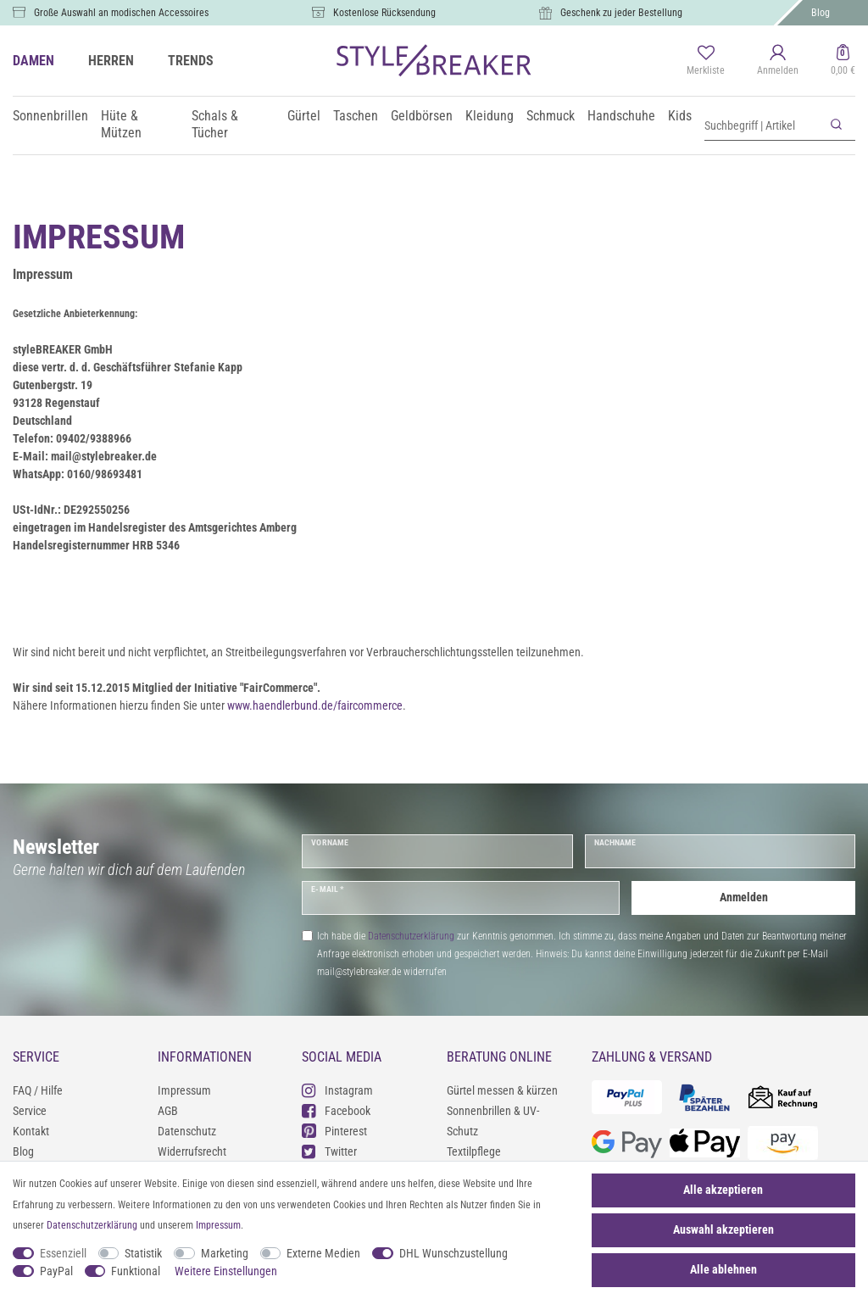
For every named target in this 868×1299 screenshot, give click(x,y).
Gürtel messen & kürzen (502, 1090)
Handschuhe (621, 116)
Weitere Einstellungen (226, 1271)
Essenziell (63, 1253)
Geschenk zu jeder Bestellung (621, 13)
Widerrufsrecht (192, 1151)
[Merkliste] (706, 61)
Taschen (355, 116)
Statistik (143, 1253)
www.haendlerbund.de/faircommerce (315, 705)
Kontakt (31, 1131)
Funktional (135, 1271)
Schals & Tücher (215, 124)
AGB (168, 1111)
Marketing (224, 1253)
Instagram (337, 1090)
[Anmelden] (777, 61)
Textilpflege (474, 1151)
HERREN (111, 61)
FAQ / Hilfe (38, 1090)
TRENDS (191, 61)
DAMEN (33, 61)
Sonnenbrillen (50, 116)
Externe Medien (323, 1253)
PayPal (56, 1271)
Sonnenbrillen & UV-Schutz (493, 1121)
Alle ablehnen (723, 1269)
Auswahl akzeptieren (723, 1229)
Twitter (329, 1151)
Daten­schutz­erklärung (92, 1225)
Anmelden (744, 897)
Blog (820, 13)
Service (30, 1111)
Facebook (336, 1110)
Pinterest (334, 1130)
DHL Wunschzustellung (453, 1253)
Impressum (184, 1090)
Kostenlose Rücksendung (384, 13)
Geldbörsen (422, 116)
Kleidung (489, 116)
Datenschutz (187, 1131)
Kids (680, 116)
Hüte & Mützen (121, 124)
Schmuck (550, 116)
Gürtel (303, 116)
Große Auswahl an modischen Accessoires (121, 13)
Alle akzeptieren (723, 1189)
